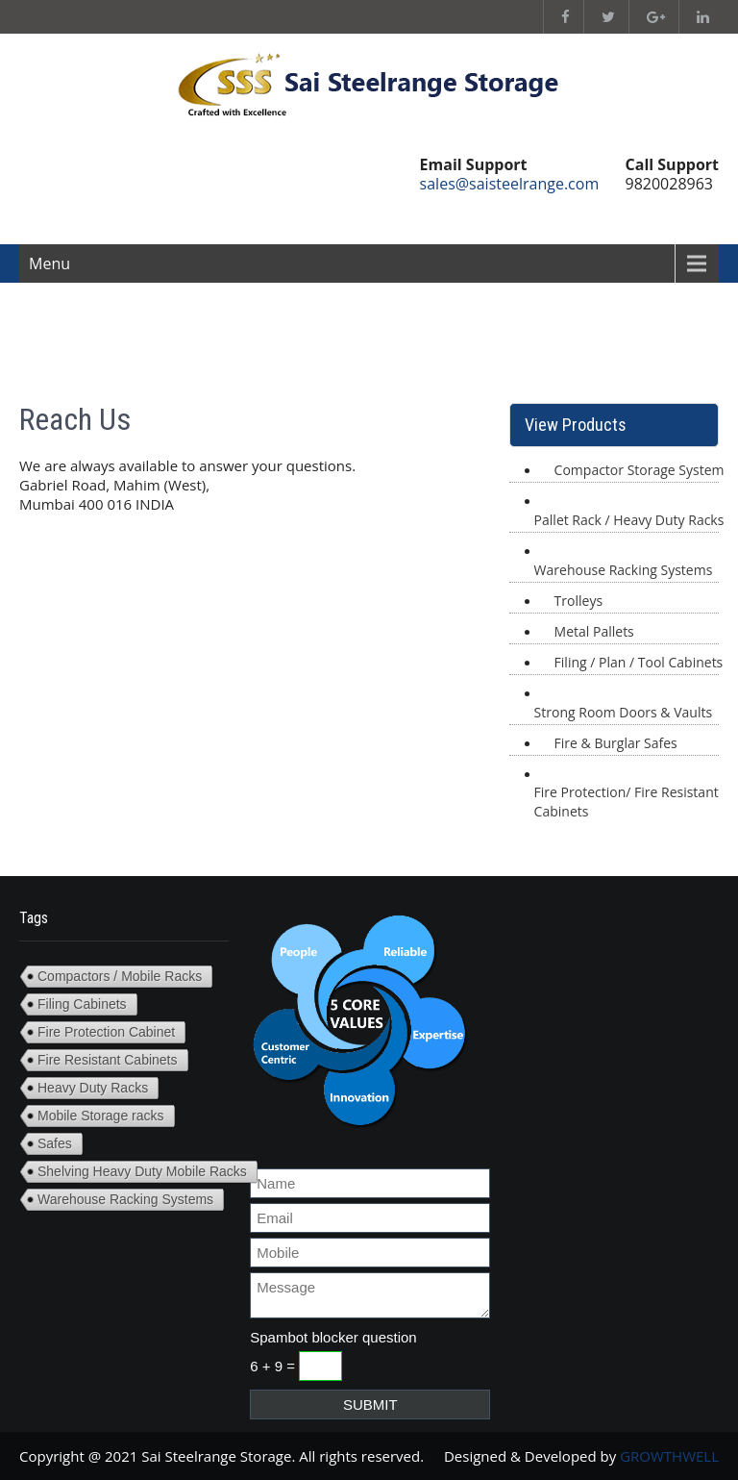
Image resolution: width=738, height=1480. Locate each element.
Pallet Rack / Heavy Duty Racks (629, 520)
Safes (54, 1143)
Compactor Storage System (639, 470)
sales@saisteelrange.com (510, 183)
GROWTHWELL (669, 1456)
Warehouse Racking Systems (623, 570)
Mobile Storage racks (100, 1115)
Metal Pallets (594, 631)
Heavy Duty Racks (92, 1087)
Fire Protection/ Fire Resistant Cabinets (626, 801)
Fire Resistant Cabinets (107, 1059)
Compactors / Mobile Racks (119, 976)
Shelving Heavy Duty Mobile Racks (142, 1171)
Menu (49, 263)
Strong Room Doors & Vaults (623, 712)
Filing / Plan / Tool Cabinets (639, 662)
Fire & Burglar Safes (615, 743)
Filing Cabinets (82, 1004)
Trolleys (578, 600)
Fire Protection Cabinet (106, 1032)
